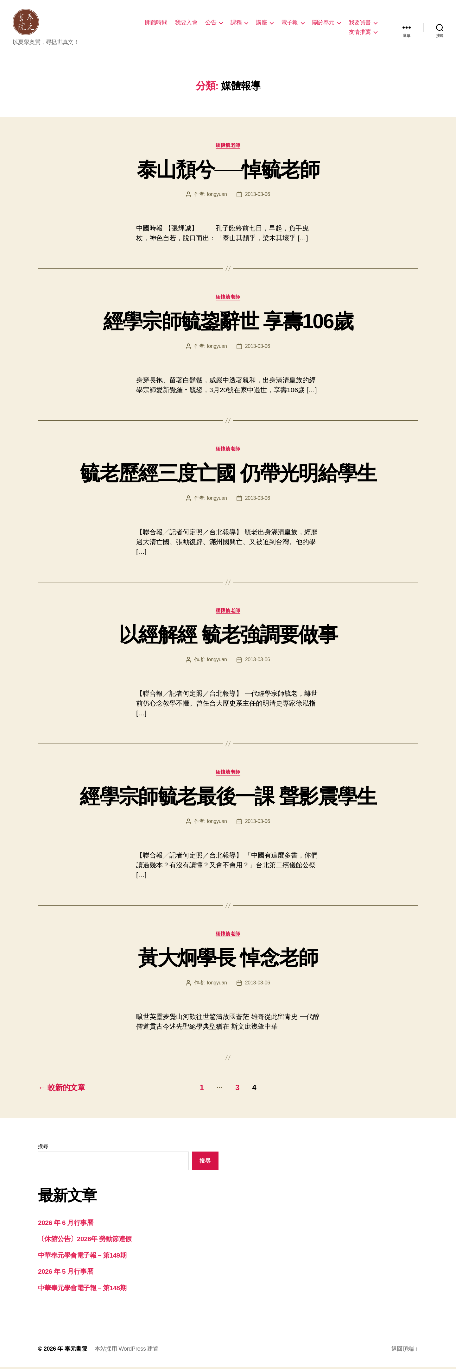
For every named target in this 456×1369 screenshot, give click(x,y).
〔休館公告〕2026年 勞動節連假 (85, 1241)
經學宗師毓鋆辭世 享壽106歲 (228, 323)
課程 (236, 23)
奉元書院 (76, 1351)
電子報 (289, 23)
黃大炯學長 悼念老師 (228, 960)
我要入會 (186, 23)
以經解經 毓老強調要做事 (228, 636)
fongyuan (217, 196)
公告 (210, 23)
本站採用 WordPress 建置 (127, 1351)
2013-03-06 (257, 196)
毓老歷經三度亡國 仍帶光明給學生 (228, 475)
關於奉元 (323, 23)
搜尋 (43, 1148)
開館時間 (156, 23)
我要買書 (360, 23)
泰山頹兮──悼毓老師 (228, 171)
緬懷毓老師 (228, 147)
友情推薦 (360, 33)
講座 (261, 23)
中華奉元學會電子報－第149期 (82, 1257)
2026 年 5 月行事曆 (65, 1273)
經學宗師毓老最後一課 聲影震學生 (228, 798)
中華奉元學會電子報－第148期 (82, 1290)
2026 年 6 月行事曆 (65, 1224)
